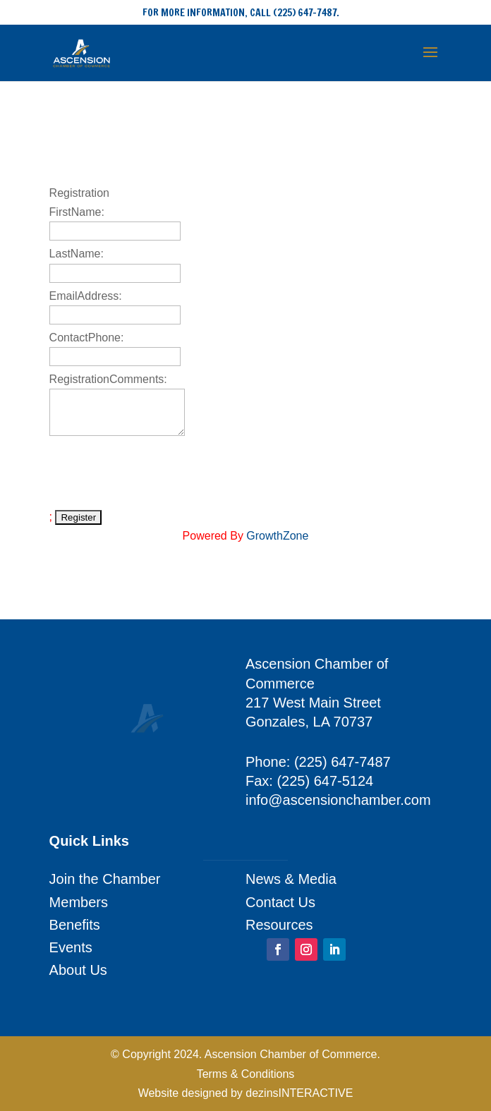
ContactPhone (85, 338)
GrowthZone (277, 536)
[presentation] (156, 472)
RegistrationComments (106, 379)
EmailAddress (84, 296)
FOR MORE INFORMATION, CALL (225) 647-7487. (241, 13)
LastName (75, 254)
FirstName (75, 212)
